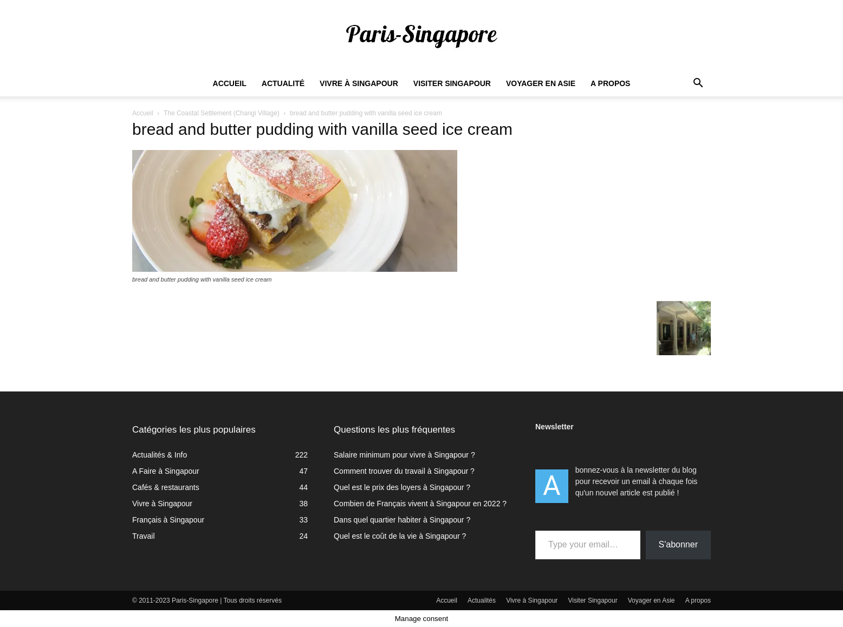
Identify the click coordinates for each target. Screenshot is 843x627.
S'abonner (678, 544)
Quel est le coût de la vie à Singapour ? (400, 536)
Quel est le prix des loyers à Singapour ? (402, 487)
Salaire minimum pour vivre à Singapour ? (404, 454)
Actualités (482, 600)
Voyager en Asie (540, 83)
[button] (698, 84)
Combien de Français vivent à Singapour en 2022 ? (420, 503)
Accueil (230, 83)
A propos (610, 83)
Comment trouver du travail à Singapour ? (404, 471)
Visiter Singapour (452, 83)
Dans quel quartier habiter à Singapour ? (402, 519)
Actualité (283, 83)
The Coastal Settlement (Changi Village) (222, 113)
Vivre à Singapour (359, 83)
